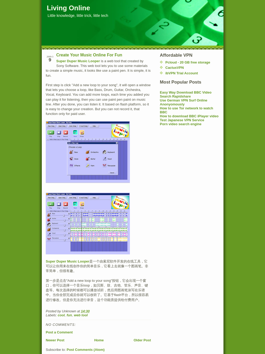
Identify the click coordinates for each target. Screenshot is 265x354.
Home (99, 340)
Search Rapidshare (175, 96)
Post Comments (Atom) (86, 350)
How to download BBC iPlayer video (189, 116)
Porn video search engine (180, 124)
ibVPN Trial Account (181, 73)
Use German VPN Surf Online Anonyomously (183, 102)
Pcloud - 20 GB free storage (187, 62)
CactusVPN (174, 68)
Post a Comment (59, 332)
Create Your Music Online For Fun (89, 55)
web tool (81, 315)
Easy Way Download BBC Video (186, 92)
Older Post (142, 340)
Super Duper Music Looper (78, 61)
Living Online (68, 8)
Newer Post (55, 340)
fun (69, 315)
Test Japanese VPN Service (182, 120)
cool (61, 315)
